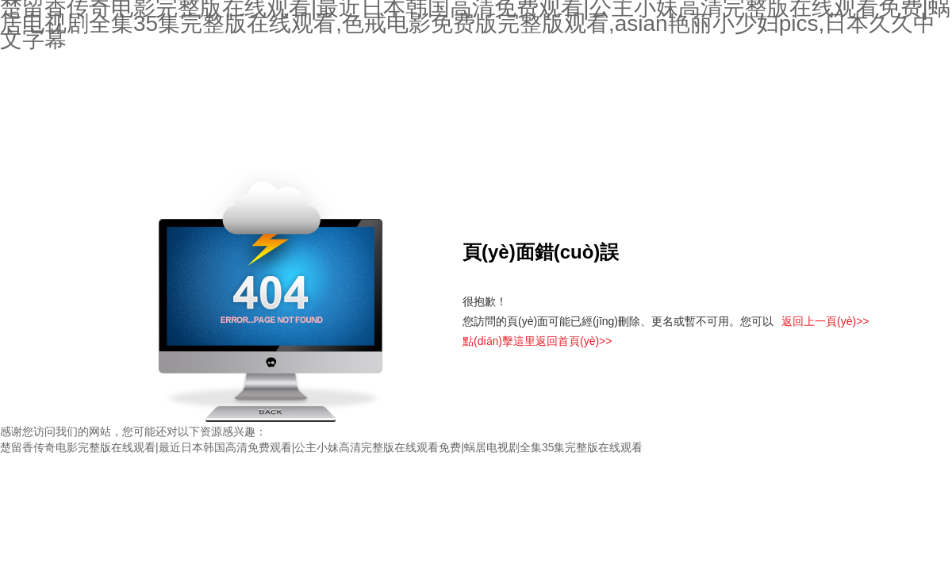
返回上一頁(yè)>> (825, 321)
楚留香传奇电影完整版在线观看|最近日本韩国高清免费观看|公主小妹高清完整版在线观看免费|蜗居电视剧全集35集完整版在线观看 (321, 447)
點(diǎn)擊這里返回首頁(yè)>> (537, 341)
